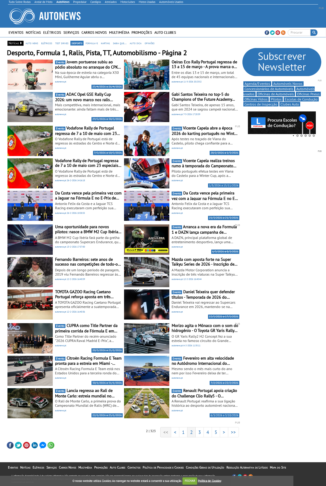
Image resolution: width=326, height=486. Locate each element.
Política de (209, 481)
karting (105, 43)
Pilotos (276, 99)
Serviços (71, 32)
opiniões (149, 43)
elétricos (46, 43)
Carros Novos (94, 32)
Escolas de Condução (301, 99)
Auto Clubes (165, 32)
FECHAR (190, 481)
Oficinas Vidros (256, 99)
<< (165, 432)
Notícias (33, 32)
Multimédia (119, 32)
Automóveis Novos (287, 83)
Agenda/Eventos (257, 83)
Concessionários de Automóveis (268, 89)
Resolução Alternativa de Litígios (247, 467)
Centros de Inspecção (260, 104)
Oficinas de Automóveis (276, 94)
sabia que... (120, 43)
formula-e (92, 43)
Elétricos (52, 32)
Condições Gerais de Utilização (205, 467)
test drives (61, 43)
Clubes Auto (289, 104)
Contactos (133, 467)
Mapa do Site (278, 467)
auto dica (135, 43)
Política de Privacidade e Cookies (163, 467)
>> (233, 432)
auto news (32, 43)
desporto (77, 43)
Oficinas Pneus (308, 94)
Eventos (16, 32)
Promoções (142, 32)
